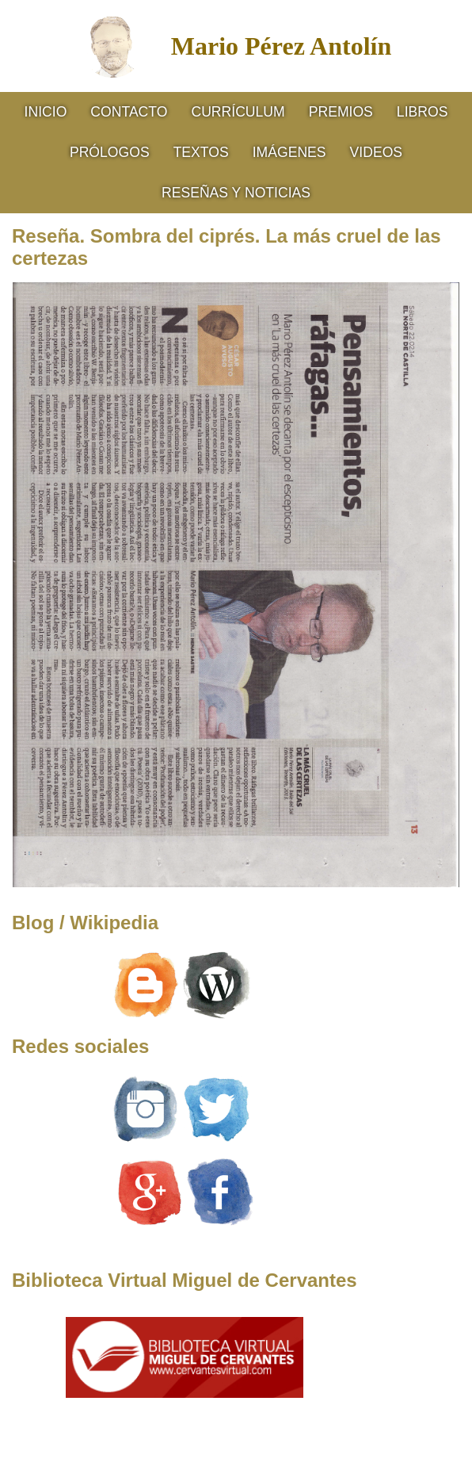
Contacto (128, 112)
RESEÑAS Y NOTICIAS (236, 193)
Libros (422, 112)
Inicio (46, 112)
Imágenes (289, 152)
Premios (341, 112)
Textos (201, 152)
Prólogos (110, 152)
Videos (376, 152)
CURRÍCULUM (237, 112)
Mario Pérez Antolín (281, 46)
